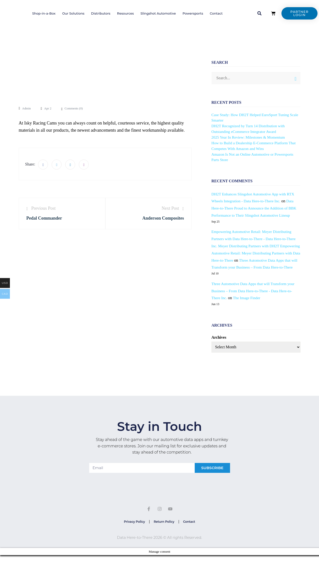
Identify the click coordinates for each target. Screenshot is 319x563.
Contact (216, 13)
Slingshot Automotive (158, 13)
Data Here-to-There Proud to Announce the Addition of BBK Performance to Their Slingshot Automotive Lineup (256, 208)
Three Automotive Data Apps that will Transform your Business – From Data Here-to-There (255, 267)
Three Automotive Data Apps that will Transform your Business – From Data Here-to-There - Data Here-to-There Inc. (255, 298)
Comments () (75, 108)
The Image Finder (248, 305)
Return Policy (164, 529)
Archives (219, 344)
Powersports (193, 13)
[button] (259, 13)
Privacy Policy (133, 529)
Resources (125, 13)
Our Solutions (73, 13)
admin (27, 108)
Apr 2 (49, 108)
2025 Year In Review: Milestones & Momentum (250, 137)
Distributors (100, 13)
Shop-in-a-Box (43, 13)
